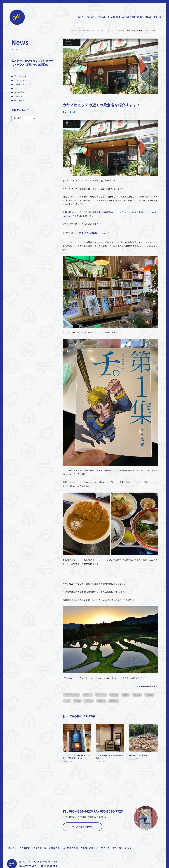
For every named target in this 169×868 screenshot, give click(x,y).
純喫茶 (103, 701)
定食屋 (68, 701)
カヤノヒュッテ (72, 695)
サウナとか (19, 80)
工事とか (18, 96)
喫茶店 (139, 695)
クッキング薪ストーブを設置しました (110, 756)
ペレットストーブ (22, 84)
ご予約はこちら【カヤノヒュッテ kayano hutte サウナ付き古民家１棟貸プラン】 (103, 678)
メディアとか (20, 88)
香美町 (128, 701)
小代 (80, 701)
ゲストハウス (20, 76)
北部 (127, 695)
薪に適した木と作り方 (138, 755)
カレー (88, 695)
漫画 (91, 701)
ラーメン (102, 695)
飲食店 (115, 701)
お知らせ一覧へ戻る (148, 686)
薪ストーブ (19, 100)
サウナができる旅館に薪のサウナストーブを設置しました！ (76, 756)
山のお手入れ (20, 92)
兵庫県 (116, 695)
